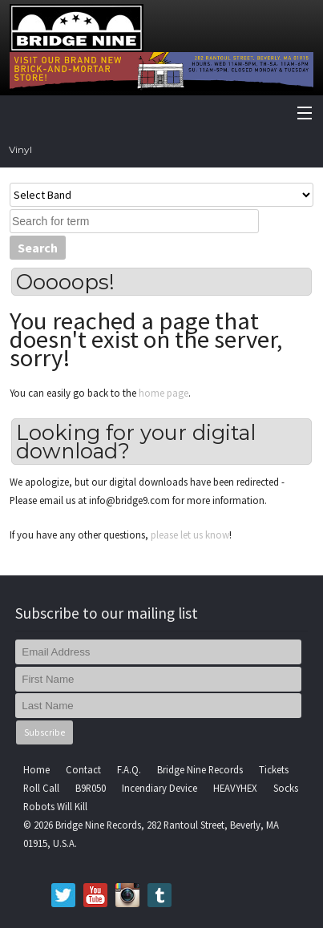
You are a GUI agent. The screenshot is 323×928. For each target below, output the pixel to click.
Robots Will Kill (55, 806)
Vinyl (20, 149)
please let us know (190, 534)
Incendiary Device (159, 787)
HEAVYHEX (235, 787)
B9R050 (90, 787)
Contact (83, 769)
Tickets (274, 769)
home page (163, 392)
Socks (285, 787)
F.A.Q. (129, 769)
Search (38, 248)
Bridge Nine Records (200, 769)
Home (36, 769)
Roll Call (41, 787)
